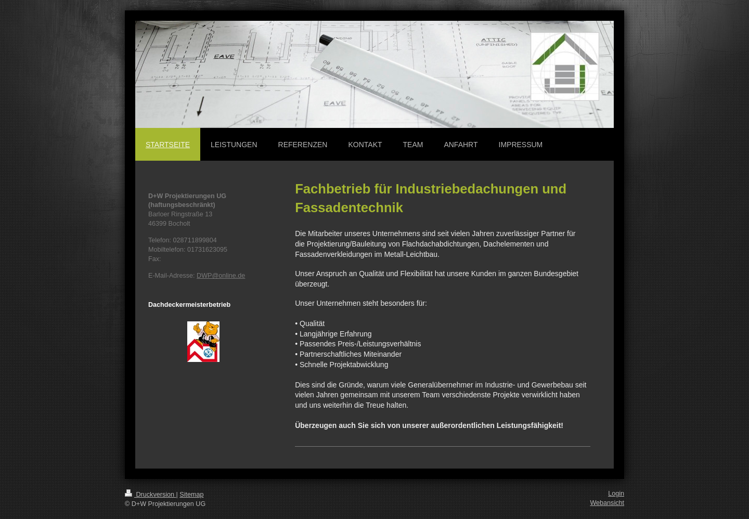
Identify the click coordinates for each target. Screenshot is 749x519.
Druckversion (150, 494)
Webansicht (607, 503)
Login (616, 493)
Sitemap (191, 494)
